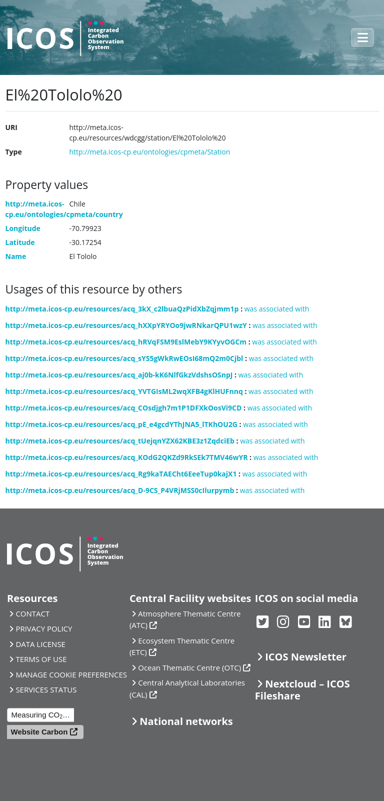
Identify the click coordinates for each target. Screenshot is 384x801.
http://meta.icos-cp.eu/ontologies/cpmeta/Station (150, 151)
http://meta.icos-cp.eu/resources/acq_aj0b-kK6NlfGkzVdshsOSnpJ (119, 375)
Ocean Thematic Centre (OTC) (189, 667)
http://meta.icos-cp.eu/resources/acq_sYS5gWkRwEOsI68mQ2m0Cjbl (125, 358)
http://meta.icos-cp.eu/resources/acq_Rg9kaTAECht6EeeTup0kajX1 (121, 473)
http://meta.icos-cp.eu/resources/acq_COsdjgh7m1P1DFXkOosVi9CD (124, 407)
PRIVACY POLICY (44, 629)
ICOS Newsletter (305, 657)
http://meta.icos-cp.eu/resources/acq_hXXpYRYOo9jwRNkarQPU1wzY (126, 325)
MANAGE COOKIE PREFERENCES (71, 675)
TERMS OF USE (41, 659)
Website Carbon (39, 732)
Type (14, 151)
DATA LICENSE (41, 644)
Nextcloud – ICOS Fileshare (302, 689)
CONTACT (33, 613)
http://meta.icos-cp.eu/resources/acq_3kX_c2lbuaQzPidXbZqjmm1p (122, 309)
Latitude (20, 242)
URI (12, 127)
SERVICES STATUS (46, 689)
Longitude (23, 228)
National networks (186, 721)
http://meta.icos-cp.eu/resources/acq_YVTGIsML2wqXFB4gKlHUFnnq (124, 391)
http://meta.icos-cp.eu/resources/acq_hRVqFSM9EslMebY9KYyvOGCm (126, 341)
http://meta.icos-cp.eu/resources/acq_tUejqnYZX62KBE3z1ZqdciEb (120, 441)
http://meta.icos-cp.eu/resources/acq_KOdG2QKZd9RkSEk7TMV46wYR (127, 457)
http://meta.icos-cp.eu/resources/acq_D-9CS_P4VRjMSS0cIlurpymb (120, 490)
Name (16, 256)
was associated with (277, 309)
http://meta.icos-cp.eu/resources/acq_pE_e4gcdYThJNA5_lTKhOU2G (122, 424)
